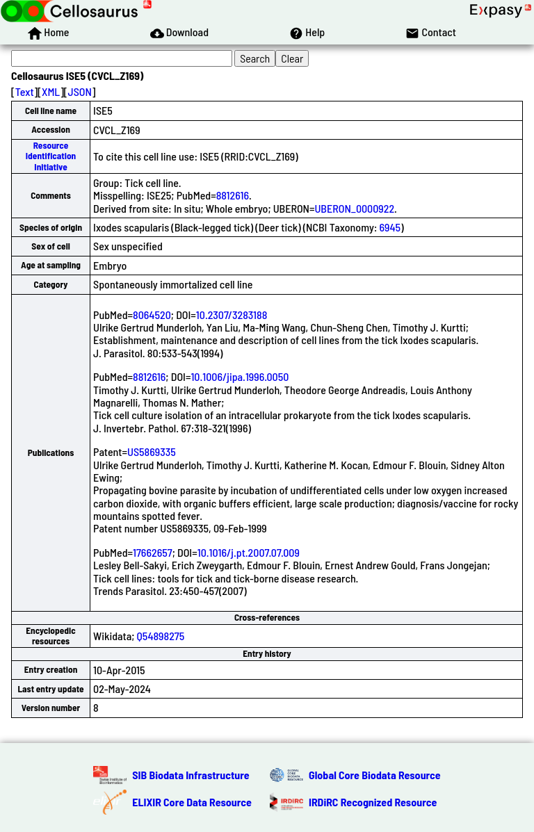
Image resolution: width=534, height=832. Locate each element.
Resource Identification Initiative (51, 156)
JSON (80, 91)
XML (51, 91)
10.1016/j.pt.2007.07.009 (248, 552)
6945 (390, 227)
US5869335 (151, 451)
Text (24, 91)
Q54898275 (161, 635)
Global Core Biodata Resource (375, 774)
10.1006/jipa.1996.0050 (240, 376)
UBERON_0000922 (355, 208)
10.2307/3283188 (232, 314)
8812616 (232, 195)
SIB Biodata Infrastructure (190, 774)
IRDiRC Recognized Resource (373, 801)
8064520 (152, 314)
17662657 (152, 552)
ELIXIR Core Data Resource (192, 801)
